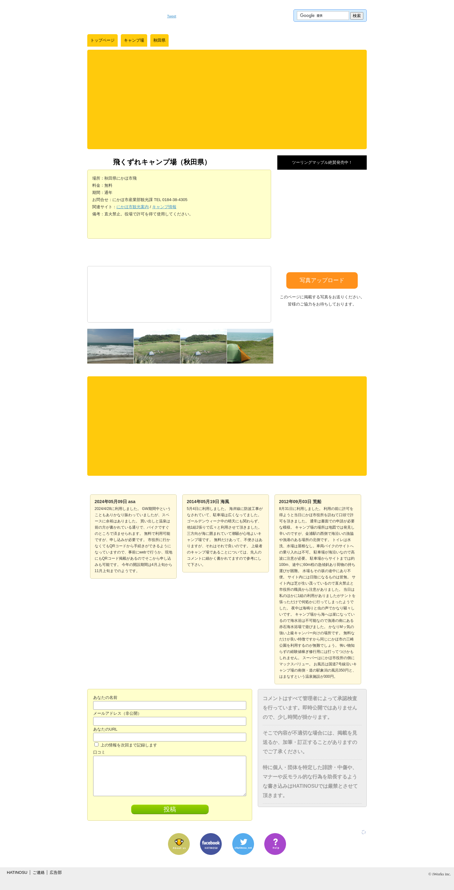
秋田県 (159, 40)
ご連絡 (39, 872)
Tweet (171, 16)
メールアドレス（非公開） (117, 713)
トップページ (102, 40)
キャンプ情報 (164, 206)
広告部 (56, 872)
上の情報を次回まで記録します (125, 745)
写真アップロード (322, 280)
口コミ (99, 752)
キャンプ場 (134, 40)
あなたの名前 (105, 697)
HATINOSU (17, 872)
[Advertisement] (227, 99)
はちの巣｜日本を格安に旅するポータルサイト (124, 15)
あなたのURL (105, 729)
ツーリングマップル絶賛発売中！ (322, 162)
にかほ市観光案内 (132, 206)
